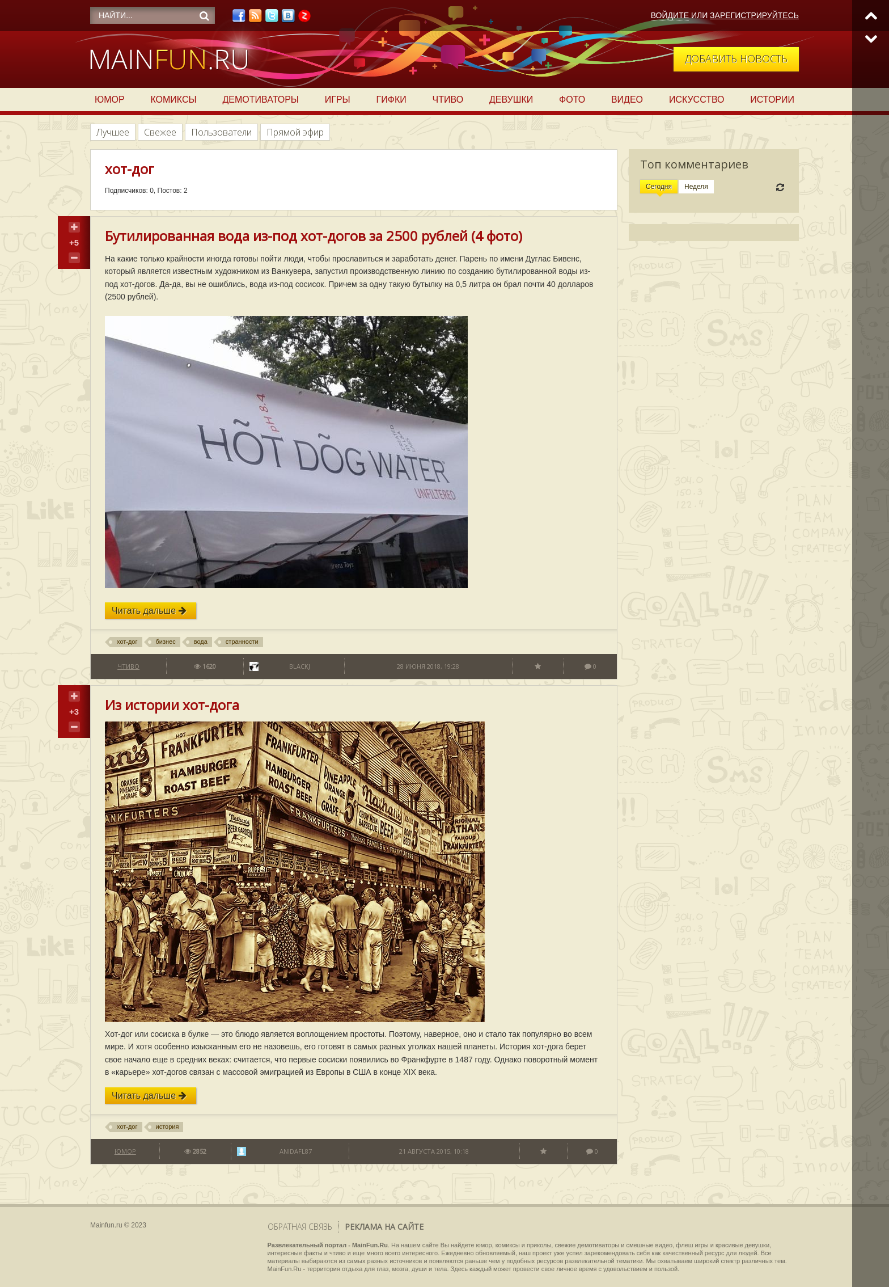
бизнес (166, 641)
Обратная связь (300, 1226)
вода (201, 641)
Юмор (110, 99)
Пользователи (221, 132)
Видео (627, 99)
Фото (572, 99)
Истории (772, 99)
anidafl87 (296, 1151)
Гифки (391, 99)
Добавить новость (736, 58)
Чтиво (448, 99)
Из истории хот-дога (172, 704)
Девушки (511, 99)
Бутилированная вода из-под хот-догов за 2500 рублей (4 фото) (313, 235)
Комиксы (173, 99)
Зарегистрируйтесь (754, 15)
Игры (337, 99)
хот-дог (127, 641)
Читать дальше (149, 610)
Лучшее (112, 132)
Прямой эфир (295, 132)
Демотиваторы (261, 99)
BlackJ (299, 666)
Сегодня (659, 187)
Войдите (670, 15)
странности (242, 641)
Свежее (160, 132)
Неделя (696, 187)
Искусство (697, 99)
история (167, 1126)
